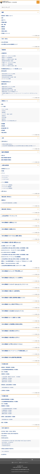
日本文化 (3, 110)
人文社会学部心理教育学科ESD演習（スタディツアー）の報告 (13, 265)
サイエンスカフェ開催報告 (7, 184)
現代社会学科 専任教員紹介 (7, 75)
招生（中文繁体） (4, 422)
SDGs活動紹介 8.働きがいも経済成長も (11, 291)
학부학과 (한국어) (4, 437)
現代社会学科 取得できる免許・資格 (9, 77)
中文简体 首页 (5, 364)
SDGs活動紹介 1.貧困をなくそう (9, 222)
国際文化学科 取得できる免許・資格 (9, 89)
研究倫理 (3, 130)
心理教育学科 (4, 53)
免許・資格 (3, 24)
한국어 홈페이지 (5, 428)
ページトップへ (19, 459)
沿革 (2, 17)
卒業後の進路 (4, 22)
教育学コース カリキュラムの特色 (9, 55)
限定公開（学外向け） (7, 196)
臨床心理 (3, 119)
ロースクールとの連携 (6, 78)
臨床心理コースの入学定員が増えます (9, 120)
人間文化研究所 (5, 165)
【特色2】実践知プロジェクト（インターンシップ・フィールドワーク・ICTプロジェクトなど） (19, 94)
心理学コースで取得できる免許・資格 (9, 65)
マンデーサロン (5, 177)
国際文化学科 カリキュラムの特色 (8, 86)
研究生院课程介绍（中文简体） (8, 387)
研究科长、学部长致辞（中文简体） (8, 367)
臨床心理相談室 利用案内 (6, 159)
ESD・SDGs (5, 38)
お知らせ (3, 155)
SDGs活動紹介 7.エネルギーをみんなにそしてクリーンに (15, 284)
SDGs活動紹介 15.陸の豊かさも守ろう (10, 337)
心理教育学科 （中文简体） (7, 378)
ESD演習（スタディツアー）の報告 (8, 245)
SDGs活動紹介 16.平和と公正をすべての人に (12, 344)
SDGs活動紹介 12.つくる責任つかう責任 (11, 317)
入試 (3, 138)
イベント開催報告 (4, 182)
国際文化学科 (4, 83)
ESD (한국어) (4, 435)
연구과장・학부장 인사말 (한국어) (8, 431)
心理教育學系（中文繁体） (7, 410)
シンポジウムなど (5, 179)
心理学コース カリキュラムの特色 (9, 62)
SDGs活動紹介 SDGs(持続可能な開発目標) (12, 357)
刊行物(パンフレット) (5, 33)
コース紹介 (3, 106)
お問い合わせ (4, 191)
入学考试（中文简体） (5, 390)
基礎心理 (3, 115)
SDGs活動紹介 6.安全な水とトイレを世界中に (12, 277)
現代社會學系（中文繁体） (7, 411)
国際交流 (3, 26)
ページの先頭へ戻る (36, 35)
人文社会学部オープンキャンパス (9, 215)
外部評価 (3, 28)
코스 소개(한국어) (5, 451)
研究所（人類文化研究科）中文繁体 (8, 416)
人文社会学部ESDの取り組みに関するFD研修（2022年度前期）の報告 (14, 258)
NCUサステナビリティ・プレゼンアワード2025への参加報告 (13, 250)
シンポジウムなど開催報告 (7, 188)
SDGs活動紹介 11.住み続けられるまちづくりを (13, 310)
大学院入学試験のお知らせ (7, 144)
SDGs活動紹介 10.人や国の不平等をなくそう (12, 304)
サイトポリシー (15, 462)
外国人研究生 (4, 132)
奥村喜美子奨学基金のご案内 (7, 60)
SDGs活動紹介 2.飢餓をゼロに (9, 229)
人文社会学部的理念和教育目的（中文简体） (10, 369)
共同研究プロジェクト (5, 168)
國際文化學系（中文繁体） (7, 413)
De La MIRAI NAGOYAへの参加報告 (8, 252)
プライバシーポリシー (24, 462)
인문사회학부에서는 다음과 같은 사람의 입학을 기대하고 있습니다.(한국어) (16, 440)
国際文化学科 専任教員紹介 (7, 88)
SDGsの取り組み (4, 42)
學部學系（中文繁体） (5, 405)
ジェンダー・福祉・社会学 (7, 114)
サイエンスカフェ (5, 175)
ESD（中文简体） (4, 371)
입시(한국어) (3, 454)
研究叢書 (3, 123)
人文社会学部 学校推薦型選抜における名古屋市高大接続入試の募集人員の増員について (19, 145)
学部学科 (4, 49)
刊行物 (2, 170)
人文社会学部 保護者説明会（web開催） (9, 202)
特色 (2, 104)
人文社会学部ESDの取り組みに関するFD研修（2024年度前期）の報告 (14, 254)
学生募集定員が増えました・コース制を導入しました (11, 68)
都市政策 (3, 112)
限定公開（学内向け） (7, 209)
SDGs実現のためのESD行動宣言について (9, 44)
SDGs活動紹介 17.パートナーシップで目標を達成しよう (15, 350)
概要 (3, 12)
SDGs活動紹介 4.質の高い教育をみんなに (11, 242)
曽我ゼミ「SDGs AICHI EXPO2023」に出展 (10, 263)
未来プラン (3, 20)
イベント (3, 173)
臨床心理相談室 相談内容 (6, 157)
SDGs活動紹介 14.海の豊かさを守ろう (10, 330)
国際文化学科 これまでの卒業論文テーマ (10, 91)
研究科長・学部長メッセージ (7, 15)
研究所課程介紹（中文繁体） (7, 419)
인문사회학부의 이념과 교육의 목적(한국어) (9, 433)
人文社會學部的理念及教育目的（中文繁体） (10, 401)
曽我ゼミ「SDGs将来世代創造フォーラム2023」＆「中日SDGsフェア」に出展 (16, 261)
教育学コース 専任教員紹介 (7, 57)
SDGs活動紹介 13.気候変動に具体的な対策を (12, 324)
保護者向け (3, 200)
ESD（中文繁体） (4, 403)
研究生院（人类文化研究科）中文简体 (8, 384)
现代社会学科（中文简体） (7, 380)
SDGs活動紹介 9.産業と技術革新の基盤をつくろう (13, 297)
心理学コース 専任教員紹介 (7, 64)
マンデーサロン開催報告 (6, 186)
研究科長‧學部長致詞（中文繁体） (7, 399)
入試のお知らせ (4, 141)
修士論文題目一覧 (4, 128)
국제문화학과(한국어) (6, 445)
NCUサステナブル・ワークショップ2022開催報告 (11, 256)
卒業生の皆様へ (4, 31)
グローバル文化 (5, 109)
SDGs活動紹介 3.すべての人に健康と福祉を (12, 235)
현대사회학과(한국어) (6, 443)
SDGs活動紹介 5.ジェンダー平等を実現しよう (12, 271)
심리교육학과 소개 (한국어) (7, 442)
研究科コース (5, 100)
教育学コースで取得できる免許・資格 (9, 59)
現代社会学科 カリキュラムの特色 (8, 73)
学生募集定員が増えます (6, 81)
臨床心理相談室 (5, 152)
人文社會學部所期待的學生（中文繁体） (9, 408)
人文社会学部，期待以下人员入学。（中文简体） (11, 376)
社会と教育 (4, 117)
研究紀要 (3, 125)
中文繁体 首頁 (5, 396)
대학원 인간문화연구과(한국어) (7, 448)
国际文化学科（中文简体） (7, 381)
